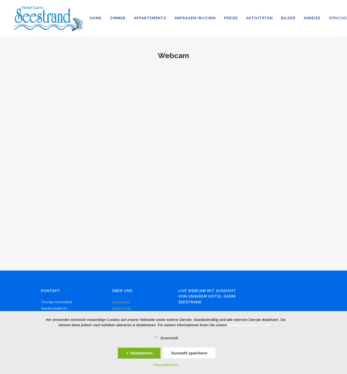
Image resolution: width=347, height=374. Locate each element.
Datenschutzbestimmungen (250, 325)
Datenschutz (121, 308)
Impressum (121, 302)
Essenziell (165, 337)
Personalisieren (165, 365)
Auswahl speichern (189, 353)
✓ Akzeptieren (139, 353)
